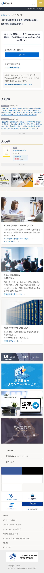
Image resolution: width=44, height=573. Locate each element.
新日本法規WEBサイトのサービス (17, 456)
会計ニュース (5, 15)
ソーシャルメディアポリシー (12, 524)
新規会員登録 (31, 9)
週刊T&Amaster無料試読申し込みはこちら (18, 84)
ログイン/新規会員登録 (12, 67)
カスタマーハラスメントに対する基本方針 (16, 538)
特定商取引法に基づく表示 (11, 534)
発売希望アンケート (11, 341)
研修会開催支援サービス (13, 294)
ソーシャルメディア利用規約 (12, 529)
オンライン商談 (9, 241)
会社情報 (5, 543)
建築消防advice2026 (19, 150)
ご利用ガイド (10, 450)
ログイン (40, 9)
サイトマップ (7, 547)
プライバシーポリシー (10, 520)
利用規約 (5, 515)
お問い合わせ (10, 462)
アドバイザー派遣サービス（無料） (17, 239)
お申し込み (22, 55)
